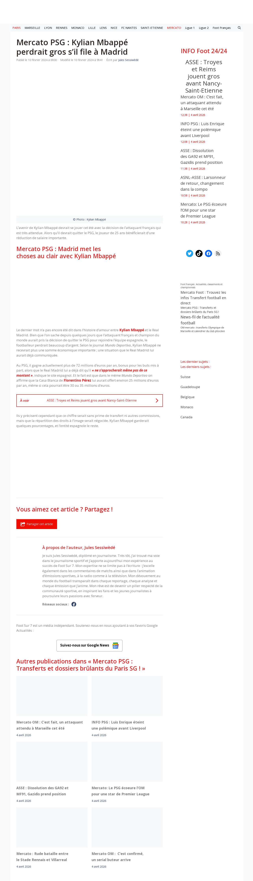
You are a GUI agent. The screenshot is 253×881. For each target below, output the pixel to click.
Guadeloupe (190, 386)
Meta (133, 833)
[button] (239, 28)
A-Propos (84, 844)
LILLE (92, 28)
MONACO (77, 28)
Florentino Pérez (77, 323)
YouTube (174, 833)
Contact (106, 844)
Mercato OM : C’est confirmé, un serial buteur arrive (118, 799)
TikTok (161, 833)
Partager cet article (36, 467)
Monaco (187, 406)
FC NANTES (129, 28)
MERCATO (174, 28)
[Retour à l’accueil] (126, 11)
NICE (114, 28)
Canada (187, 417)
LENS (103, 28)
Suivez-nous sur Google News (89, 588)
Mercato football (87, 833)
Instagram (147, 833)
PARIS (16, 28)
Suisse (185, 376)
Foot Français (222, 28)
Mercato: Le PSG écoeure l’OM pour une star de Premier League (120, 734)
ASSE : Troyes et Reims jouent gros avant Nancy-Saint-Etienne (203, 76)
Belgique (188, 396)
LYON (48, 28)
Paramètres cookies (197, 833)
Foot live (67, 833)
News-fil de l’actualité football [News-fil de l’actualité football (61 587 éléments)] (200, 320)
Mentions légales (57, 844)
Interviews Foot (112, 833)
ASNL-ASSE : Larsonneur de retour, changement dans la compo (203, 183)
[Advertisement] (89, 237)
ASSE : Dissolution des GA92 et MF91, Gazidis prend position (42, 734)
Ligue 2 (204, 28)
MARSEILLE (32, 28)
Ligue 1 (190, 28)
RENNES (61, 28)
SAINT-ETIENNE (152, 28)
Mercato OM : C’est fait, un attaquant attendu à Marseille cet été (49, 668)
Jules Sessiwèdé (99, 491)
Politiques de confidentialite (139, 844)
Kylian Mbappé (131, 273)
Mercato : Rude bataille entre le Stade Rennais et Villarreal (42, 799)
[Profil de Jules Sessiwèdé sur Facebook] (73, 547)
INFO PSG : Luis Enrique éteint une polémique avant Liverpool (119, 668)
